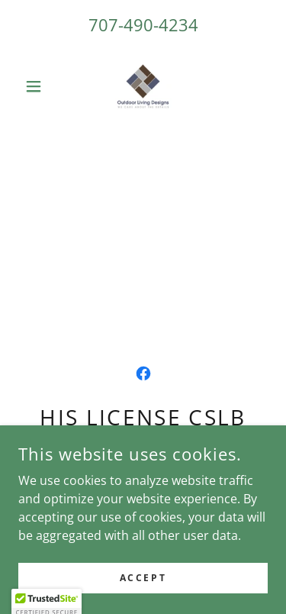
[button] (37, 86)
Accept (143, 577)
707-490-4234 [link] (143, 24)
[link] (143, 86)
